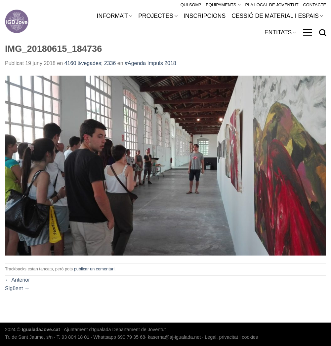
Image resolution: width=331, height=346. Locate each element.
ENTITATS (280, 32)
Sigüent (17, 288)
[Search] (322, 32)
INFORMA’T (115, 16)
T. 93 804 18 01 (73, 337)
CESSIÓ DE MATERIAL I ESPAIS (277, 16)
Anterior (17, 280)
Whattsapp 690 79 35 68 (119, 337)
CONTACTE (314, 4)
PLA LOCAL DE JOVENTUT (272, 4)
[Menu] (307, 32)
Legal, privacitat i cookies (231, 337)
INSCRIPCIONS (205, 16)
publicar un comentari (94, 268)
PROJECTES (158, 16)
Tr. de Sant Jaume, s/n (29, 337)
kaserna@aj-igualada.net (174, 337)
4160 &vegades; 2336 (90, 63)
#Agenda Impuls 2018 (150, 63)
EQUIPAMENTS (223, 5)
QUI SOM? (191, 4)
